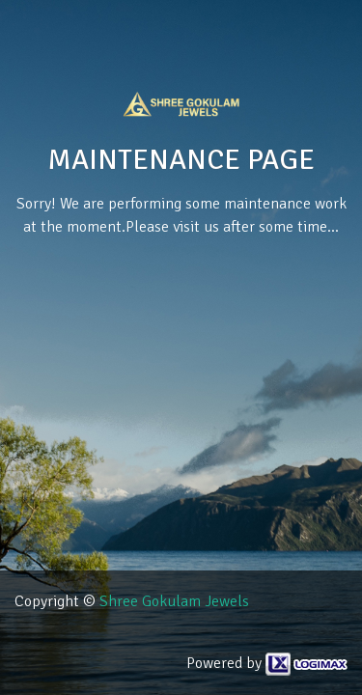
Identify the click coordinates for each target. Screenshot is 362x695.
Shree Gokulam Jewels (174, 601)
